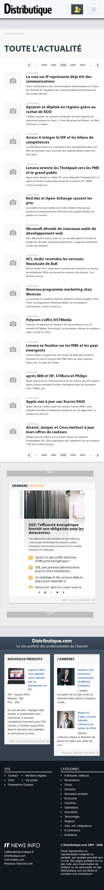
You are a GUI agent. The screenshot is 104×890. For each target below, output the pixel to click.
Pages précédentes (29, 65)
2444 (82, 65)
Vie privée (32, 780)
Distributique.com (15, 855)
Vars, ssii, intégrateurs (78, 825)
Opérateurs (71, 807)
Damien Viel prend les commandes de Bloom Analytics (86, 677)
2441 (54, 65)
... (37, 65)
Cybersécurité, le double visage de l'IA (52, 527)
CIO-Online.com (14, 859)
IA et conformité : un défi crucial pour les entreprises (52, 582)
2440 (44, 65)
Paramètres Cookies (20, 784)
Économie (71, 798)
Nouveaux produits (76, 793)
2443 (73, 65)
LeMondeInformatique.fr (19, 851)
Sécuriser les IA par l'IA (46, 574)
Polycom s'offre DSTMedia (49, 320)
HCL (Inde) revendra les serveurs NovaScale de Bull (55, 261)
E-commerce (72, 830)
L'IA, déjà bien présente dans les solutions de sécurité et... (52, 559)
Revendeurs (72, 780)
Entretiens (71, 835)
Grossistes (71, 812)
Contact (13, 775)
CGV (11, 780)
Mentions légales (36, 775)
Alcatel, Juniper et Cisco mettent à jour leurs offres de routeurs (60, 430)
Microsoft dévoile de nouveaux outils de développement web (61, 231)
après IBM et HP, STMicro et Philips (56, 376)
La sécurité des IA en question (51, 567)
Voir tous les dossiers (76, 600)
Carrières (70, 803)
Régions (70, 821)
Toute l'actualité (14, 34)
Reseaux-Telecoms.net (18, 863)
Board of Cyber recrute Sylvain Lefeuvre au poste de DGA (87, 720)
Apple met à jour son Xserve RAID (55, 401)
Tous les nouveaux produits (27, 741)
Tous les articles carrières (78, 752)
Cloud (68, 784)
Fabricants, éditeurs (77, 775)
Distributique (28, 9)
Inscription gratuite (77, 9)
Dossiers (70, 789)
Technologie (72, 816)
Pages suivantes (97, 65)
